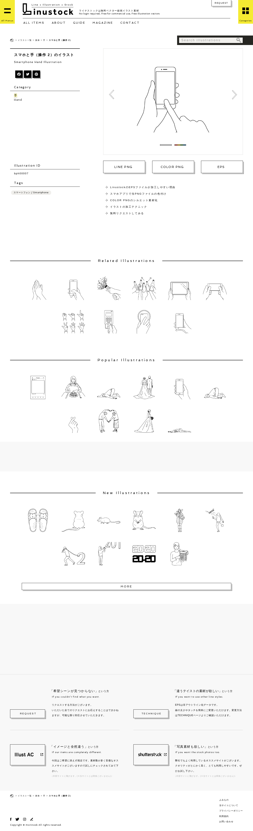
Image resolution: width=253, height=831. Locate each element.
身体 (37, 40)
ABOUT (59, 22)
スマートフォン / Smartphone (31, 192)
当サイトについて (228, 805)
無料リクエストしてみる (127, 213)
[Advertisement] (47, 132)
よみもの (224, 800)
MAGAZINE (103, 22)
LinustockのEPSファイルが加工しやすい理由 (143, 187)
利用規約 (224, 816)
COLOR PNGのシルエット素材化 (134, 200)
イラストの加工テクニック (128, 206)
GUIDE (79, 22)
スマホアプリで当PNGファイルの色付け (138, 193)
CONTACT (130, 22)
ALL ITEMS (34, 22)
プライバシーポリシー (231, 810)
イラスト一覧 (25, 40)
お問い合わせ (226, 821)
